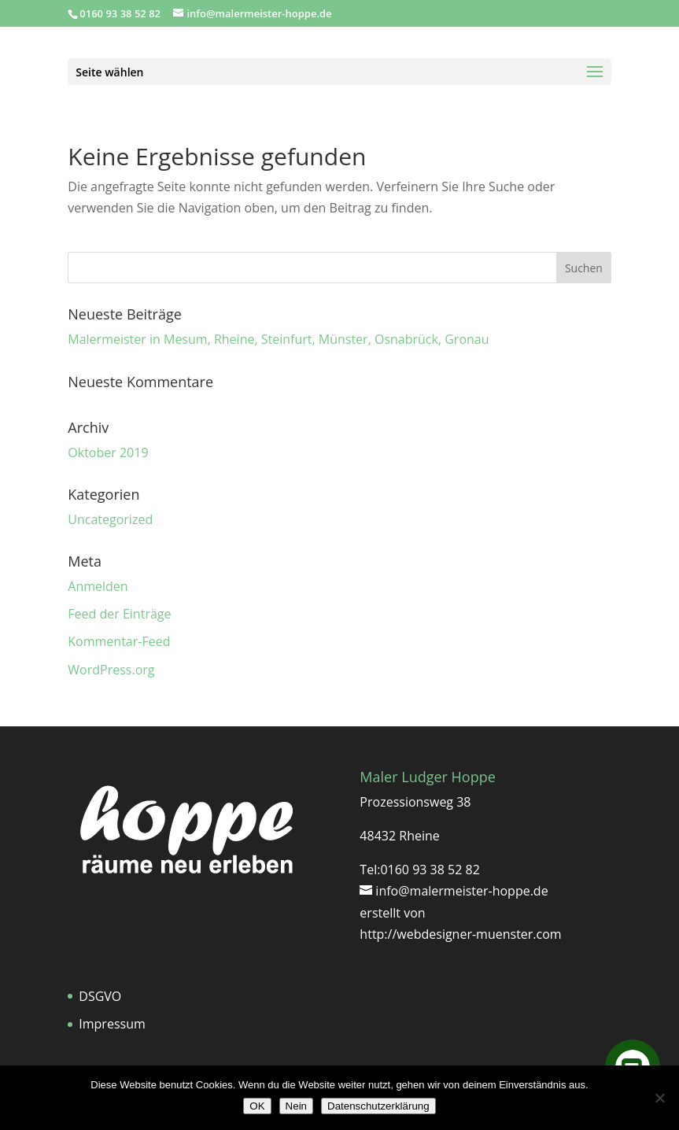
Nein (296, 1106)
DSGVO (100, 996)
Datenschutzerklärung (378, 1106)
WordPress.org (111, 669)
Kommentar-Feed (119, 641)
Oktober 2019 (108, 452)
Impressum (112, 1023)
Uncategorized (110, 519)
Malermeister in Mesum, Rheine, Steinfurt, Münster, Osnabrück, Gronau (278, 339)
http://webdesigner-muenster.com (460, 934)
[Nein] (659, 1098)
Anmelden (97, 586)
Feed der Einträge (119, 613)
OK (256, 1106)
